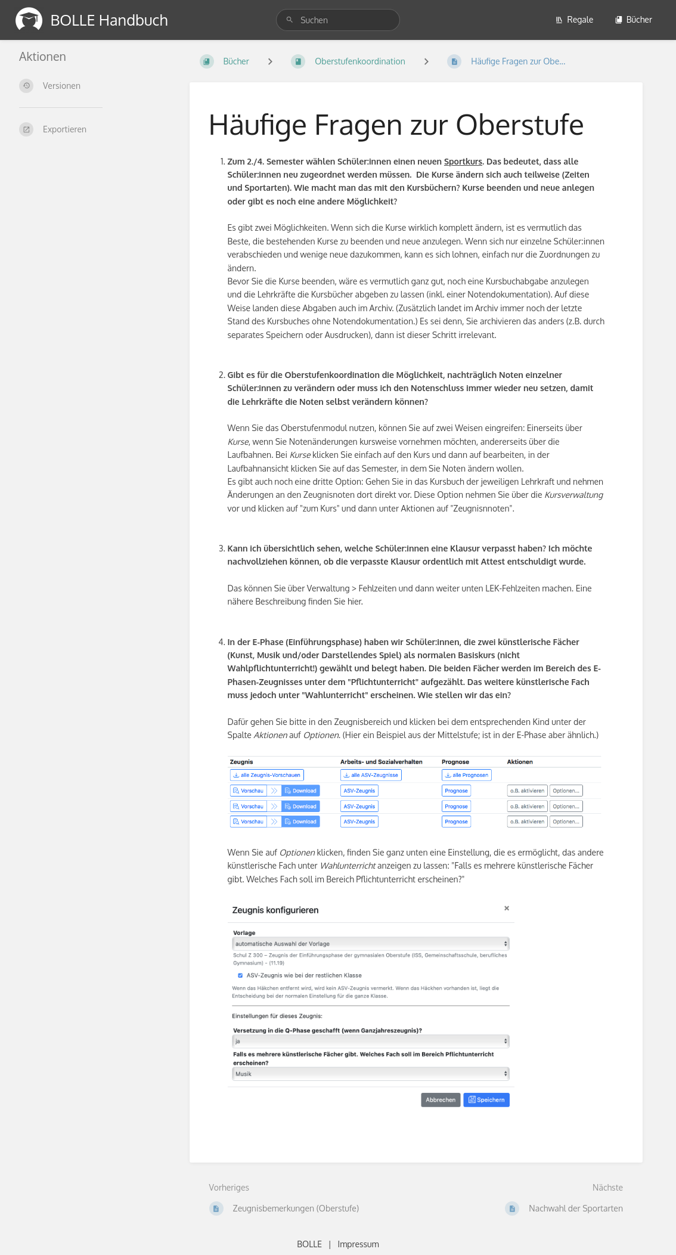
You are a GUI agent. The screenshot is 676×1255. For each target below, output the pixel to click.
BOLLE (309, 1244)
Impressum (358, 1244)
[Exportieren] (90, 129)
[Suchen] (291, 20)
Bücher (633, 19)
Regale (574, 19)
